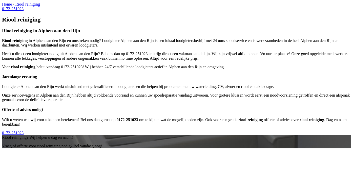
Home (7, 4)
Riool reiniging (27, 4)
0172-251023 (13, 9)
